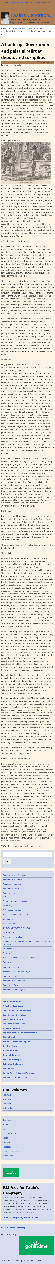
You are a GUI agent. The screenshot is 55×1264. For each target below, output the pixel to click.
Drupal (15, 1234)
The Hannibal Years (12, 1001)
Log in (27, 8)
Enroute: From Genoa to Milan (15, 901)
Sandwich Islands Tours (14, 1023)
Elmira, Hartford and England (16, 1041)
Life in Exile (8, 1068)
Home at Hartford (11, 1055)
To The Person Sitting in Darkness (18, 1073)
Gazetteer (7, 1120)
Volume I (7, 1095)
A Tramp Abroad (10, 1050)
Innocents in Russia (11, 976)
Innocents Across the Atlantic (15, 875)
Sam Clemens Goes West (14, 1015)
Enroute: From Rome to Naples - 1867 (18, 957)
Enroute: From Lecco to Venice (15, 914)
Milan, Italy (7, 905)
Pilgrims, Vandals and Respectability (20, 1032)
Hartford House (10, 1046)
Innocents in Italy (35, 28)
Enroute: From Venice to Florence (16, 928)
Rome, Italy (7, 953)
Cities (5, 1138)
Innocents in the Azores (12, 879)
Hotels (6, 1124)
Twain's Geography (31, 15)
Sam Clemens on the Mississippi (18, 1010)
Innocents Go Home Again (14, 989)
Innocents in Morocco (12, 884)
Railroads (7, 1147)
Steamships (8, 1155)
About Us (15, 3)
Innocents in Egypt (10, 985)
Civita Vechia (8, 948)
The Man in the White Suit (15, 1077)
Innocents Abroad (17, 28)
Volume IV (7, 1108)
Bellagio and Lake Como (13, 910)
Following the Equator (13, 1064)
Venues (6, 1129)
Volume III (7, 1103)
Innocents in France (11, 888)
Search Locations (10, 1151)
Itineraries (35, 3)
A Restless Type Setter (13, 1006)
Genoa (5, 896)
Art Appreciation (9, 923)
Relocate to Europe (12, 1059)
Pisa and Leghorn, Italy (12, 937)
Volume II (7, 1099)
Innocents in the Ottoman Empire (16, 971)
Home (7, 3)
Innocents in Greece (11, 967)
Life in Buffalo (9, 1037)
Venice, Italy (8, 919)
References (46, 3)
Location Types (9, 1133)
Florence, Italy (9, 932)
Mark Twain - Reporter (13, 1019)
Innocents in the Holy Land (14, 980)
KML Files (7, 1142)
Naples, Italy (8, 962)
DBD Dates (25, 3)
